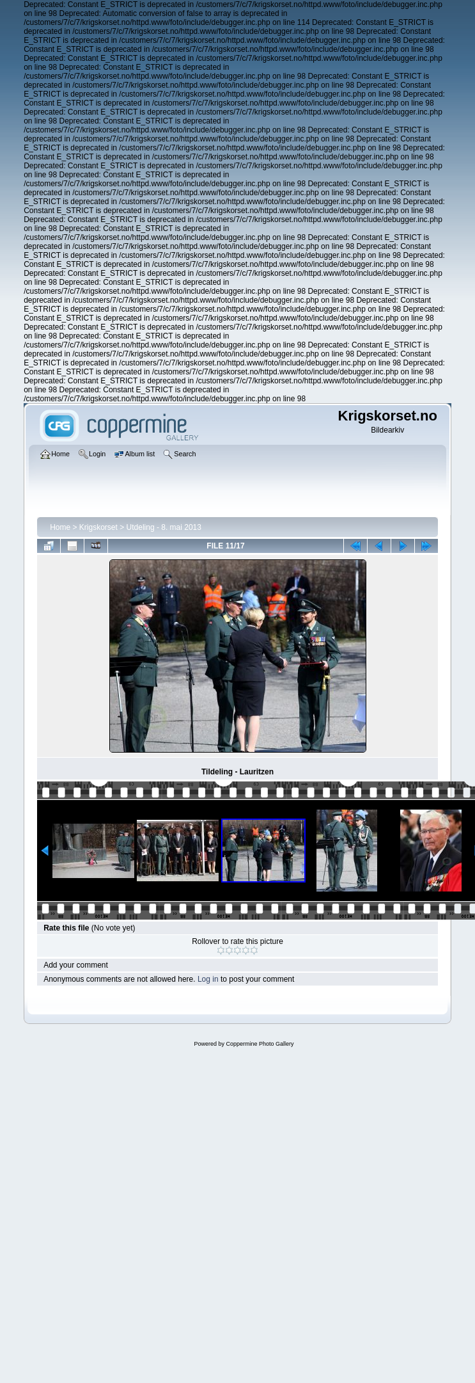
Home (60, 527)
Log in (208, 979)
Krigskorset (98, 527)
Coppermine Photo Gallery (259, 1044)
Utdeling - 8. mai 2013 (164, 527)
